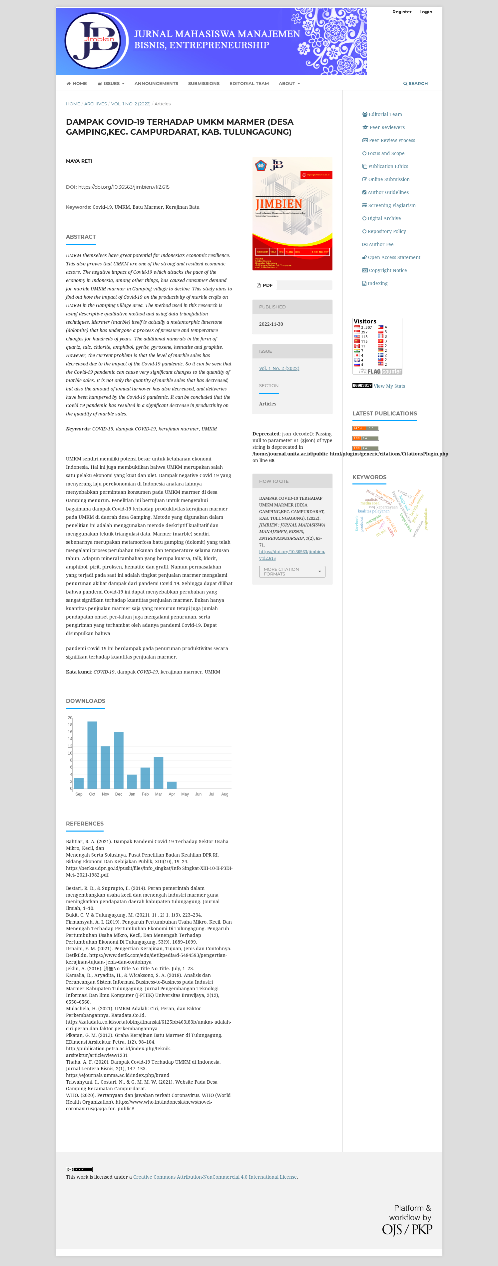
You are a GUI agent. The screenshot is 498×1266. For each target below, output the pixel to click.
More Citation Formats (281, 571)
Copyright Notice (384, 270)
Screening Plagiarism (389, 205)
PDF (266, 285)
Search (415, 83)
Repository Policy (384, 231)
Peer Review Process (388, 140)
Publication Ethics (385, 166)
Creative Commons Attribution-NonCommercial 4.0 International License (215, 1177)
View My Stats (389, 386)
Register (402, 11)
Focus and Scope (383, 153)
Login (425, 11)
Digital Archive (381, 218)
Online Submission (386, 179)
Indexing (375, 283)
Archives (95, 103)
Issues (109, 83)
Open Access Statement (391, 257)
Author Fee (378, 244)
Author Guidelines (385, 192)
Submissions (204, 83)
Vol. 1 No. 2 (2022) (131, 103)
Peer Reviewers (383, 127)
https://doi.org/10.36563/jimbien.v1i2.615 (124, 187)
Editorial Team (249, 83)
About (287, 83)
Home (76, 83)
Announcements (156, 83)
